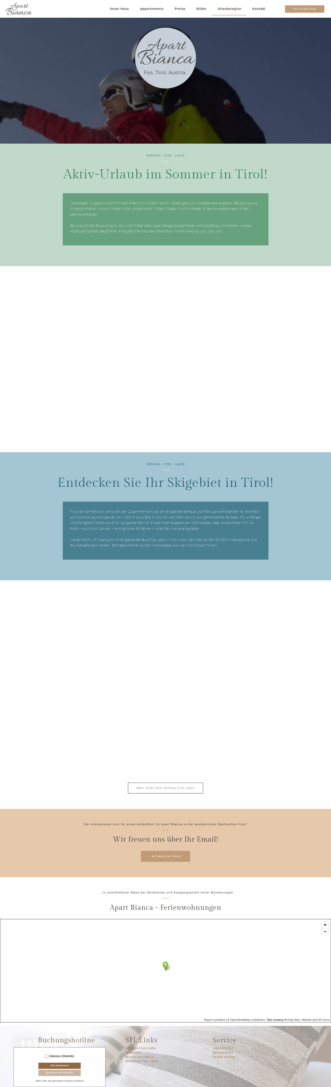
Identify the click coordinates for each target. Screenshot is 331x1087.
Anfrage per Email (166, 856)
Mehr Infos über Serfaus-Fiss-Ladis (166, 788)
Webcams (133, 1053)
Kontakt (258, 9)
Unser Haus (119, 9)
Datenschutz (223, 1053)
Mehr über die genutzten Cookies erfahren (60, 1080)
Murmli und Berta (139, 1057)
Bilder (202, 9)
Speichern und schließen (60, 1072)
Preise (180, 9)
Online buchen (224, 1057)
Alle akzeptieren (59, 1065)
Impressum (222, 1048)
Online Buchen (305, 9)
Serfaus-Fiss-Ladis (140, 1048)
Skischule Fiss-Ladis (141, 1061)
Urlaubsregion (229, 9)
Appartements (152, 9)
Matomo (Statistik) (62, 1056)
